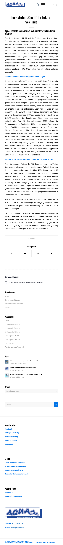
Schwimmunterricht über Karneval (23, 368)
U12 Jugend (9, 343)
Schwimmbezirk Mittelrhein (15, 466)
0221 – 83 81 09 (17, 523)
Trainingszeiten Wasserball (14, 347)
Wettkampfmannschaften (14, 304)
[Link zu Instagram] (56, 5)
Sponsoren (9, 444)
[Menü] (42, 4)
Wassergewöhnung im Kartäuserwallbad (25, 361)
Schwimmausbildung (12, 300)
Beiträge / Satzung (12, 433)
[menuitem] (36, 4)
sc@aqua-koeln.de (17, 528)
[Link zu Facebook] (53, 5)
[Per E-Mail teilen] (51, 253)
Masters (8, 307)
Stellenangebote (11, 440)
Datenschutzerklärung (13, 496)
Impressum (9, 492)
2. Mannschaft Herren (12, 328)
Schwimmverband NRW (14, 470)
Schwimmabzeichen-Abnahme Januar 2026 (26, 374)
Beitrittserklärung (11, 437)
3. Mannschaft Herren (12, 332)
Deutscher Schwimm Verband (16, 474)
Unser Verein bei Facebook (15, 463)
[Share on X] (25, 253)
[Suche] (36, 4)
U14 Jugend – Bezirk (12, 340)
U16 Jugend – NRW (12, 336)
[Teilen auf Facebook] (11, 253)
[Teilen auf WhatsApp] (38, 253)
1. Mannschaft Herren (12, 324)
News (7, 296)
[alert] (31, 282)
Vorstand (8, 429)
